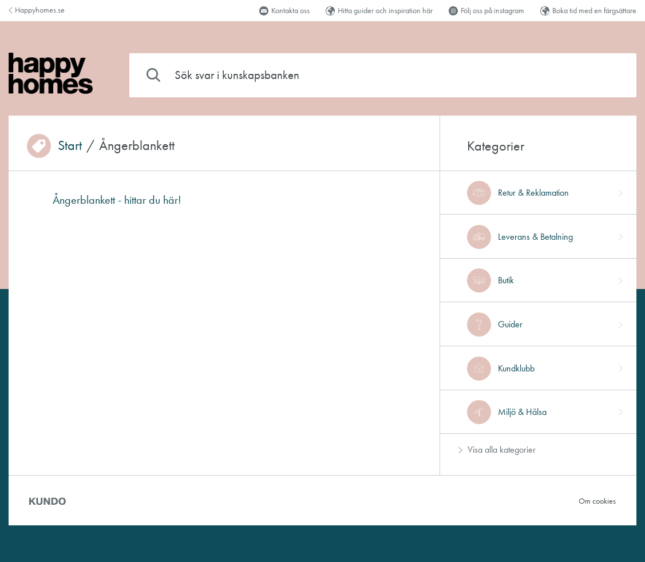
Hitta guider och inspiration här (379, 10)
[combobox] (382, 75)
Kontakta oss (284, 10)
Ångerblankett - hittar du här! (117, 199)
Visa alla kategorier (497, 450)
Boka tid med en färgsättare (588, 10)
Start (70, 145)
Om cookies (597, 501)
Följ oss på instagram (486, 10)
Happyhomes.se (37, 10)
